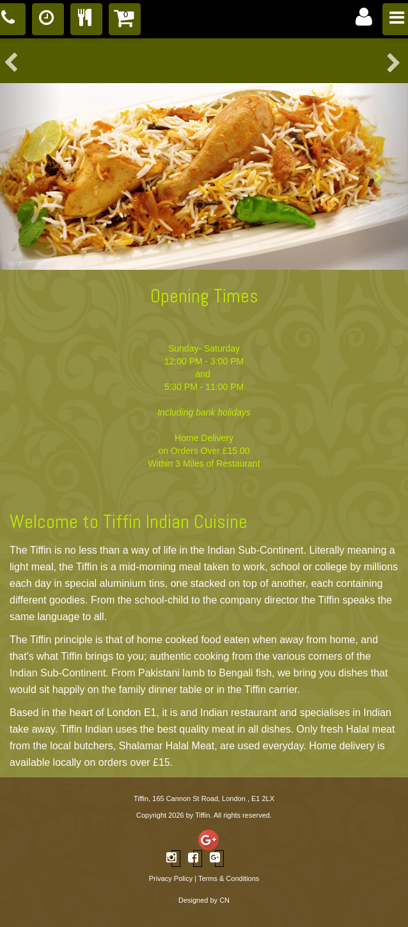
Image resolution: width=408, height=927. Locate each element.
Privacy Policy (170, 878)
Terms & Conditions (228, 878)
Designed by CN (204, 900)
